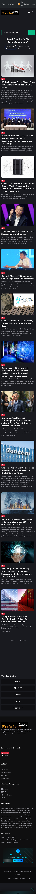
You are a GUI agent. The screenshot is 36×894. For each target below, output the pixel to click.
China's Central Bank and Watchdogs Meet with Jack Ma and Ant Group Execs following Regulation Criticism (16, 422)
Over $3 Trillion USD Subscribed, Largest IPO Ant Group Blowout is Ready (17, 323)
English (26, 4)
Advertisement (12, 4)
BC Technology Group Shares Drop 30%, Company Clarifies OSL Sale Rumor (18, 85)
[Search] (15, 32)
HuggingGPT (18, 708)
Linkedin (4, 789)
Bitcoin (22, 840)
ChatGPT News (6, 837)
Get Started (18, 860)
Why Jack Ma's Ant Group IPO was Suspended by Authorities (18, 232)
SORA (18, 701)
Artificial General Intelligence (10, 840)
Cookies (22, 879)
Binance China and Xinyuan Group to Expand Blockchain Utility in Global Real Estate (17, 522)
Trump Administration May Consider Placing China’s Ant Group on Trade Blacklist (14, 619)
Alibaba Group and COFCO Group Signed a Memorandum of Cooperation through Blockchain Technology (17, 139)
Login (33, 4)
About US (4, 769)
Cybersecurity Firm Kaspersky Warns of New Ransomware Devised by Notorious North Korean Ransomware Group (15, 372)
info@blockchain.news (21, 857)
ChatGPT (18, 688)
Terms (9, 879)
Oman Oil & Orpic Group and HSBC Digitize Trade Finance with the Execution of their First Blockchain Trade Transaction (18, 187)
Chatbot (5, 753)
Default (10, 47)
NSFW (18, 681)
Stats (29, 879)
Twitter (4, 792)
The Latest (24, 47)
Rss (3, 798)
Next (25, 640)
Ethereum (29, 840)
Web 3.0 (15, 842)
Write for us (5, 778)
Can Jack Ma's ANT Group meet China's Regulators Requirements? (17, 277)
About (4, 4)
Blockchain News (14, 871)
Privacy (15, 879)
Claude (18, 694)
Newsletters (6, 795)
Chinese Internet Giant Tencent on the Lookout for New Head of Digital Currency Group (17, 470)
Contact (4, 775)
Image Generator (6, 842)
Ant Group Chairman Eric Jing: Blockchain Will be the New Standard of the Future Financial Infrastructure (16, 572)
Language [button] (17, 875)
